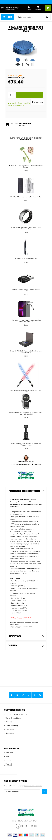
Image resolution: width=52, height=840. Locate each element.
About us (9, 753)
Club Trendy (11, 729)
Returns (9, 722)
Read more (21, 125)
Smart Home (14, 624)
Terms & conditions (13, 718)
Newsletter (10, 733)
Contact (9, 760)
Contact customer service (16, 714)
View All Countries (8, 765)
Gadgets (28, 622)
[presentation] (33, 17)
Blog (7, 756)
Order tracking (12, 725)
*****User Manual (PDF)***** (20, 618)
